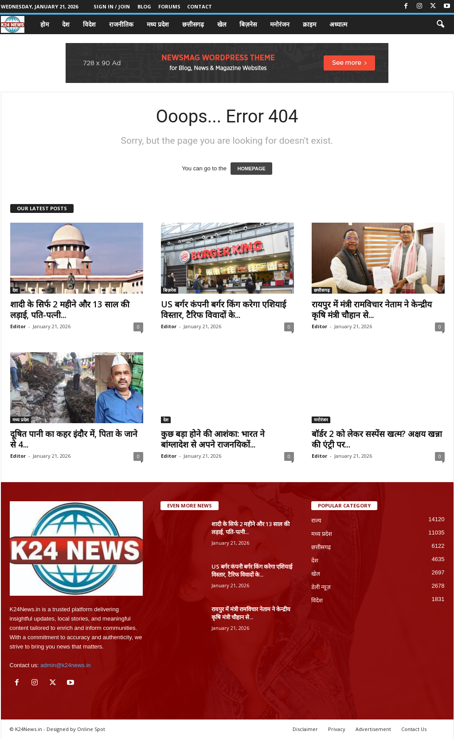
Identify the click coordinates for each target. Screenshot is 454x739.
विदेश (89, 24)
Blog (144, 6)
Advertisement (373, 729)
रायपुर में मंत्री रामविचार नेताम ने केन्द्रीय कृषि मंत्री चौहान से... (372, 310)
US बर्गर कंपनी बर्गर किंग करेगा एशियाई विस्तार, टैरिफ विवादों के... (223, 310)
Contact (199, 6)
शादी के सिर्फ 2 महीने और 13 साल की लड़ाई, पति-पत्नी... (69, 310)
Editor (18, 326)
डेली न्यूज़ (321, 587)
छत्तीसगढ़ (193, 24)
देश (66, 24)
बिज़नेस (248, 24)
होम (44, 24)
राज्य (316, 520)
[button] (440, 24)
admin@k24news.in (65, 665)
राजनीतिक (121, 24)
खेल (221, 24)
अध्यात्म (338, 24)
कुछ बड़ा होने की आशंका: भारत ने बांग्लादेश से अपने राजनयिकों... (213, 439)
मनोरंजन (280, 24)
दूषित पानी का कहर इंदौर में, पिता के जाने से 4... (73, 439)
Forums (169, 6)
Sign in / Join (112, 6)
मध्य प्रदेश (158, 24)
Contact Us (414, 729)
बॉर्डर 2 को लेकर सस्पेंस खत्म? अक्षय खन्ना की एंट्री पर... (377, 439)
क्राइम (309, 24)
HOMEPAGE (251, 168)
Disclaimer (305, 729)
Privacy (336, 729)
